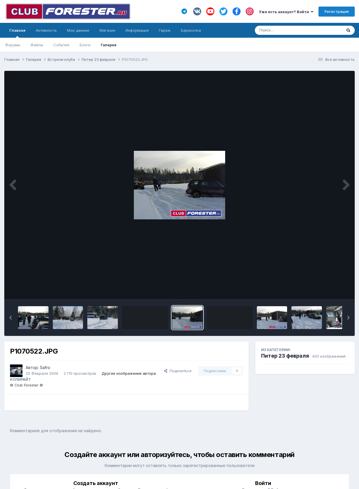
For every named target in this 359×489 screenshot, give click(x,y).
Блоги (85, 45)
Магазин (107, 30)
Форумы (12, 45)
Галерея (108, 45)
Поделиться (177, 370)
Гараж (165, 30)
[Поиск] (287, 30)
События (61, 45)
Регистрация (336, 11)
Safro (45, 367)
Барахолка (191, 30)
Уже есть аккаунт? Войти (286, 11)
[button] (10, 317)
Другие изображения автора (129, 373)
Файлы (37, 45)
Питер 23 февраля (285, 356)
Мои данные (78, 30)
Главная (17, 33)
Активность (46, 30)
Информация (137, 30)
